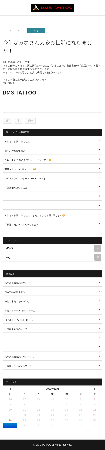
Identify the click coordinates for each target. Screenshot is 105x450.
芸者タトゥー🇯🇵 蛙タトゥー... (20, 310)
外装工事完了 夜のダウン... (18, 301)
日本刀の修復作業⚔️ (15, 150)
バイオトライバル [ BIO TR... (19, 320)
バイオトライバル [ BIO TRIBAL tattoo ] (25, 178)
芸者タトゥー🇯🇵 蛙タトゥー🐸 (20, 169)
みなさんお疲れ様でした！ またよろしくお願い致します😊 (35, 215)
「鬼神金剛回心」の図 (16, 187)
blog (36, 30)
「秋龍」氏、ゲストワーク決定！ (22, 224)
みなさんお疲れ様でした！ (18, 141)
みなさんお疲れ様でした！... (19, 357)
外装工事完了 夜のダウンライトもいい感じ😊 (28, 160)
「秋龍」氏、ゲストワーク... (19, 366)
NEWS (53, 248)
